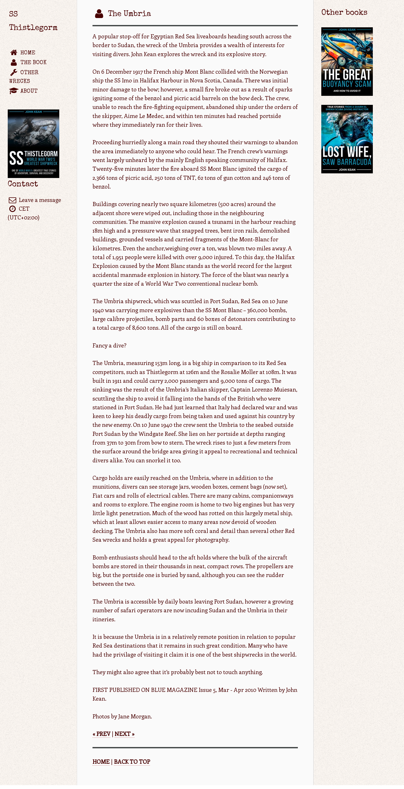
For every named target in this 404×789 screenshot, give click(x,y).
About (23, 91)
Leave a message (34, 199)
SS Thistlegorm (33, 21)
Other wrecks (24, 77)
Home (22, 53)
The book (28, 63)
